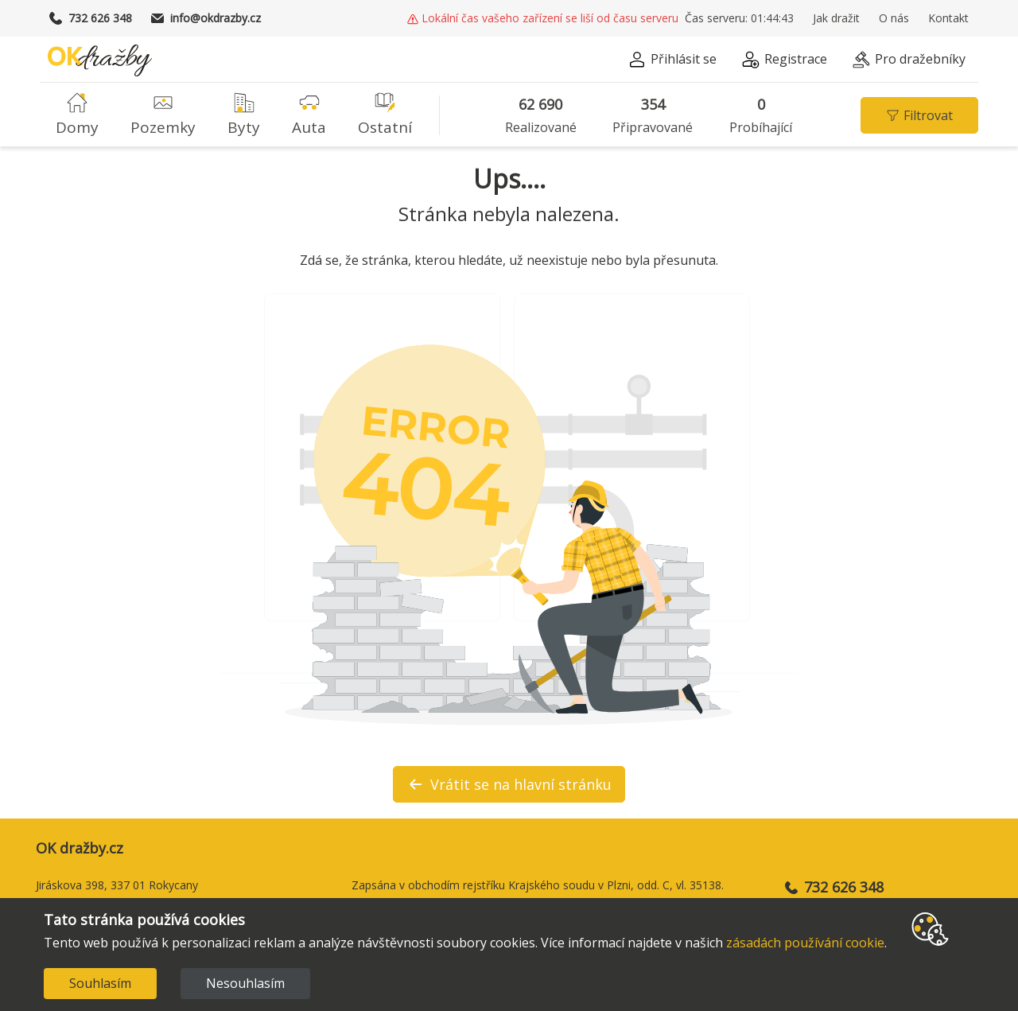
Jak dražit (836, 18)
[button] (600, 18)
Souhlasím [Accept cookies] (100, 983)
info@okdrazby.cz (206, 18)
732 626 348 (91, 18)
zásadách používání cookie (805, 942)
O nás (894, 18)
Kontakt (948, 18)
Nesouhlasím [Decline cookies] (245, 983)
